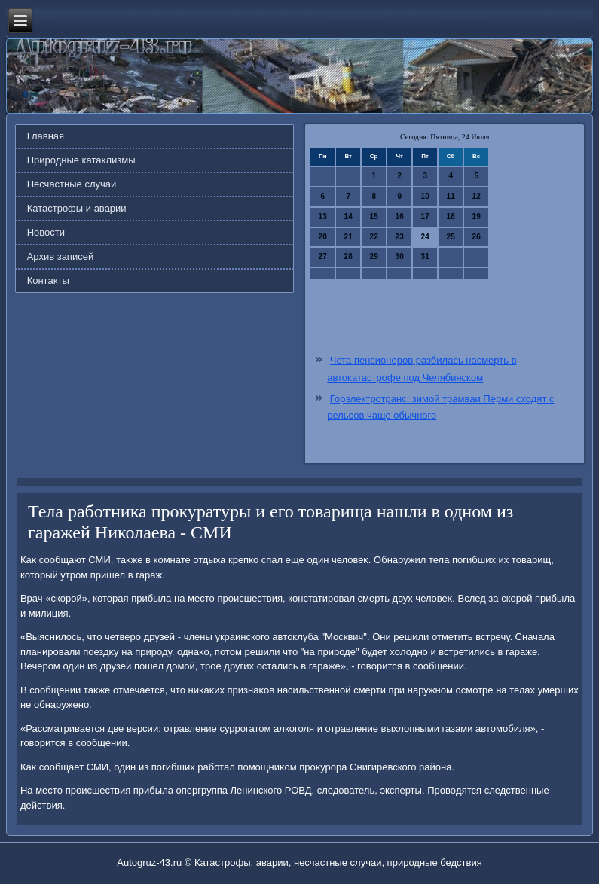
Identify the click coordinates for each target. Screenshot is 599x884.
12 (476, 196)
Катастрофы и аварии (77, 208)
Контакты (48, 280)
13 (323, 216)
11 (451, 196)
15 (374, 216)
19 (476, 216)
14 (348, 216)
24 (425, 237)
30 (400, 256)
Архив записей (60, 256)
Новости (46, 232)
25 (451, 237)
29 (374, 256)
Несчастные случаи (72, 184)
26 (476, 237)
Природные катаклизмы (81, 160)
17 (425, 216)
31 (425, 256)
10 (425, 196)
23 (400, 237)
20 (323, 237)
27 (323, 256)
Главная (45, 136)
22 (374, 237)
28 (348, 256)
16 (400, 216)
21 (348, 237)
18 (451, 216)
